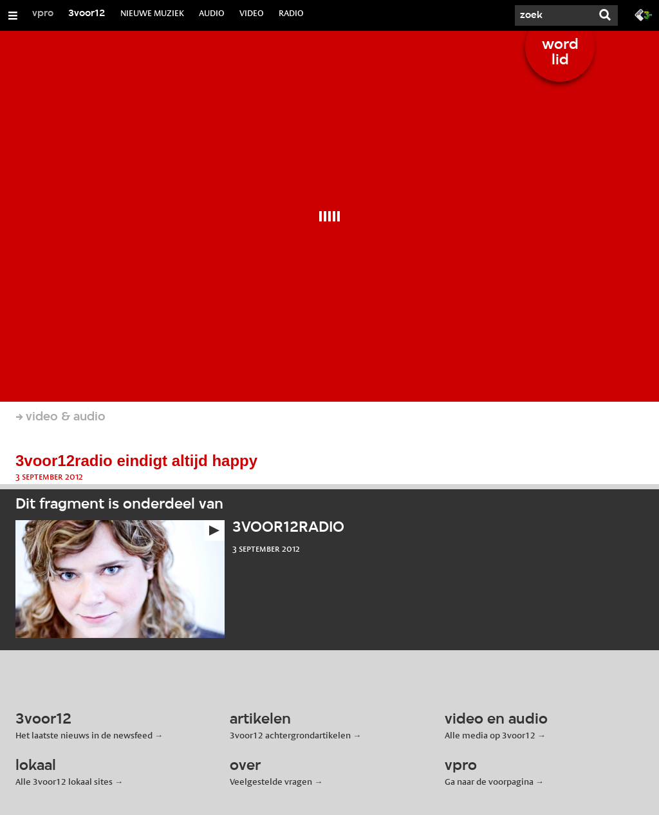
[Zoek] (553, 15)
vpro (42, 13)
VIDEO (251, 13)
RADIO (291, 13)
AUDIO (212, 13)
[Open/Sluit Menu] (13, 15)
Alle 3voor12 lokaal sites (64, 781)
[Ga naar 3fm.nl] (643, 14)
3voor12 (87, 13)
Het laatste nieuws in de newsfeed (84, 735)
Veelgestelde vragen (271, 781)
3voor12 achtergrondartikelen (290, 735)
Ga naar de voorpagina (489, 781)
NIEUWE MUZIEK (152, 13)
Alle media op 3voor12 (490, 735)
